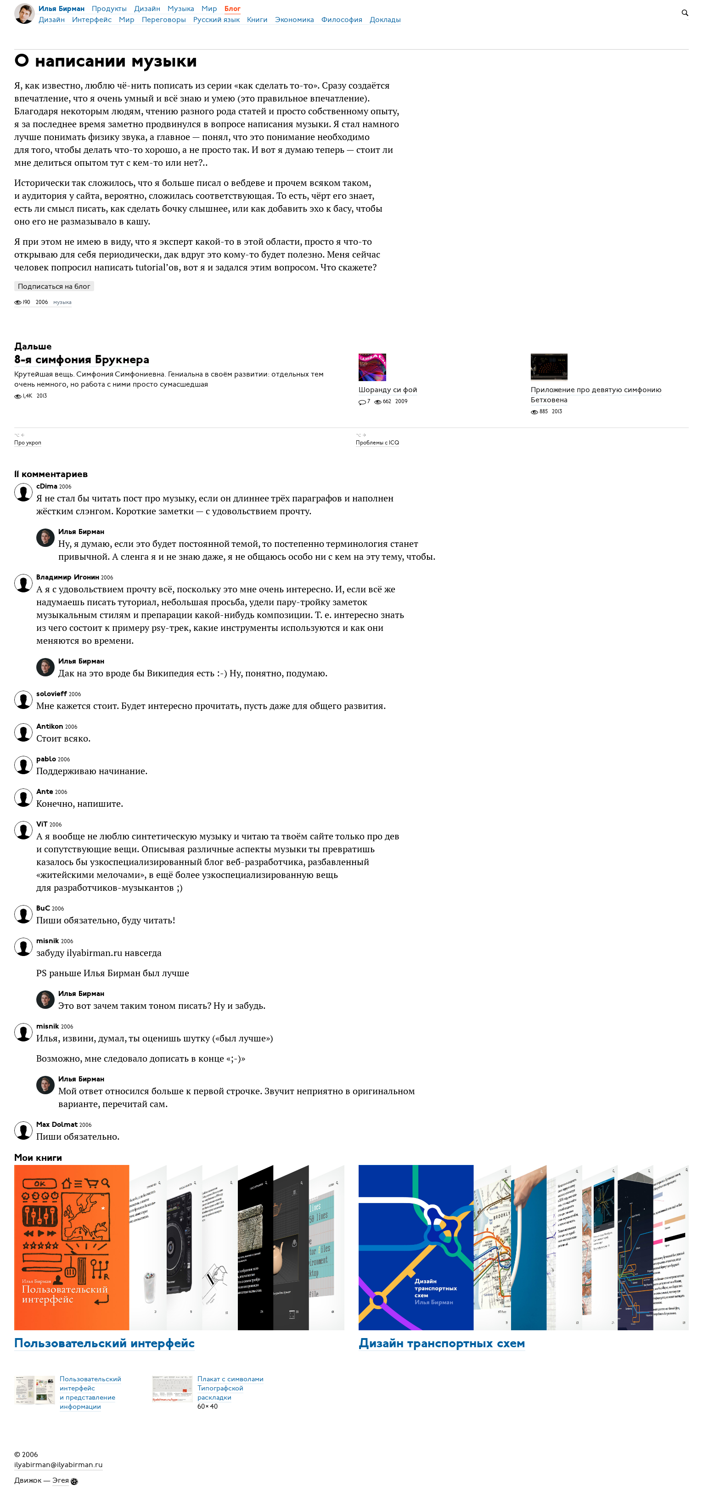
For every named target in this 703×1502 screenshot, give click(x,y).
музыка (62, 302)
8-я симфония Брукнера (81, 360)
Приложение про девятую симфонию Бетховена (596, 395)
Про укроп (27, 442)
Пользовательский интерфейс (104, 1344)
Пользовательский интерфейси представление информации (90, 1392)
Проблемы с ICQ (377, 442)
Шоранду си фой (388, 390)
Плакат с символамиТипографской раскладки (230, 1388)
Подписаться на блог (54, 286)
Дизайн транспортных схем (442, 1344)
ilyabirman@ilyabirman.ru (58, 1465)
